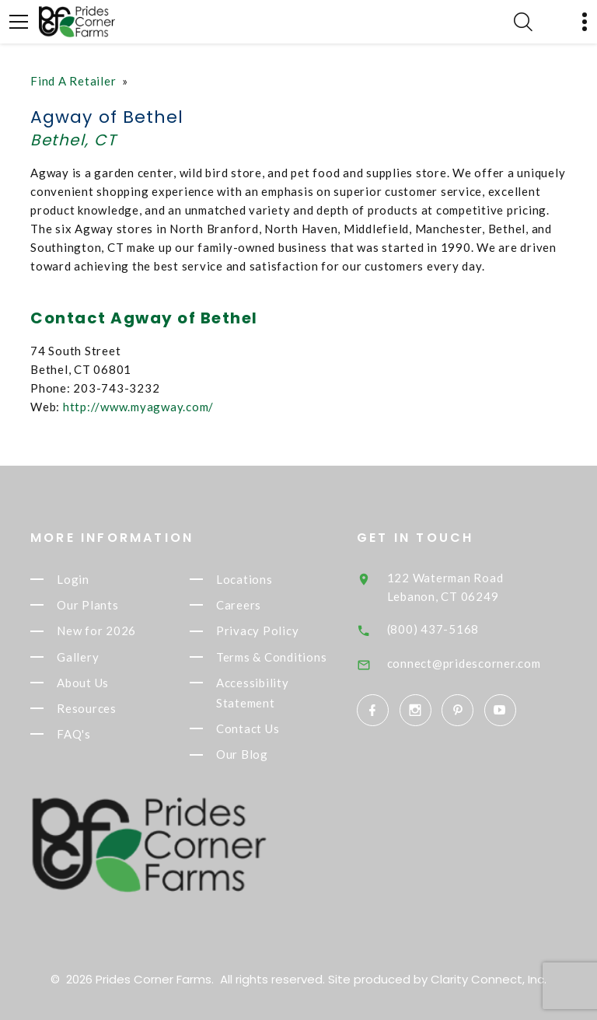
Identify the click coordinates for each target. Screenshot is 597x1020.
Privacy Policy (257, 631)
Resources (87, 708)
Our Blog (242, 755)
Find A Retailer (73, 81)
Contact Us (248, 728)
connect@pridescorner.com (465, 663)
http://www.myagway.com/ (138, 407)
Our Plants (88, 605)
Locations (244, 579)
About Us (83, 683)
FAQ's (74, 734)
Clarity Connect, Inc (487, 979)
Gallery (78, 657)
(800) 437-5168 (434, 629)
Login (73, 579)
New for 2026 (96, 631)
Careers (238, 605)
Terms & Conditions (271, 657)
